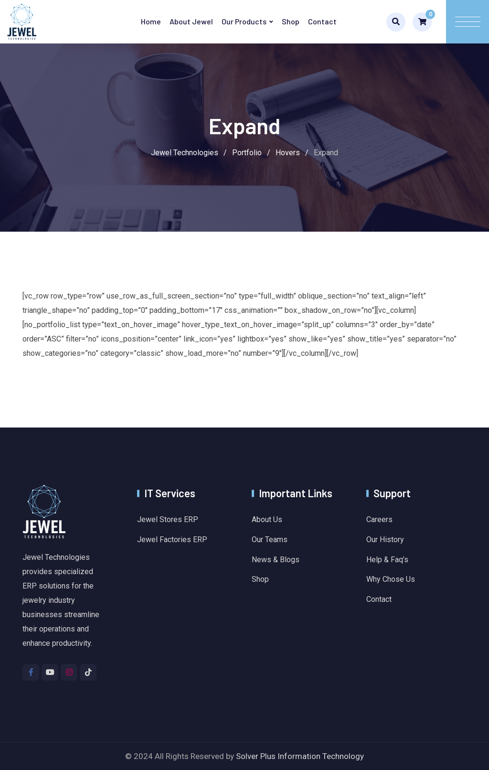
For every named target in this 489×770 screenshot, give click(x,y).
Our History (385, 539)
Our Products (244, 21)
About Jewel (191, 21)
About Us (267, 519)
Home (151, 21)
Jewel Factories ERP (172, 539)
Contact (322, 21)
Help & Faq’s (387, 559)
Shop (290, 21)
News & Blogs (275, 559)
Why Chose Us (390, 579)
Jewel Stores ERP (167, 519)
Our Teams (269, 539)
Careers (379, 519)
